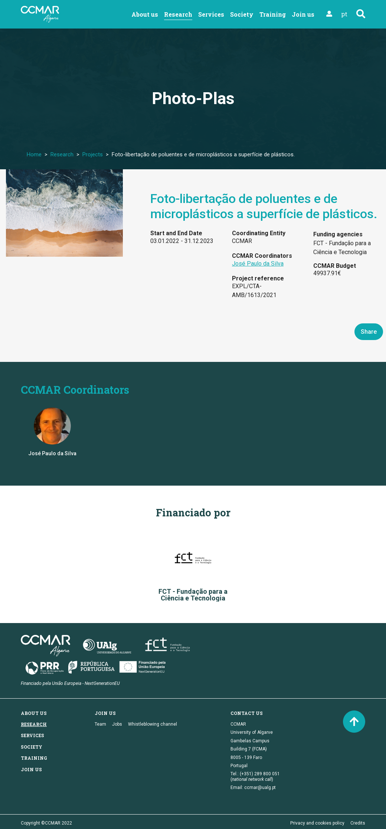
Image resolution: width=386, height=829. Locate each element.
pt (344, 14)
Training (272, 14)
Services (211, 14)
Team (100, 724)
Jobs (117, 724)
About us (144, 14)
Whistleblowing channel (152, 724)
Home (34, 154)
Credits (357, 823)
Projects (92, 154)
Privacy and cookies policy (317, 823)
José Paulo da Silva (258, 263)
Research (178, 14)
